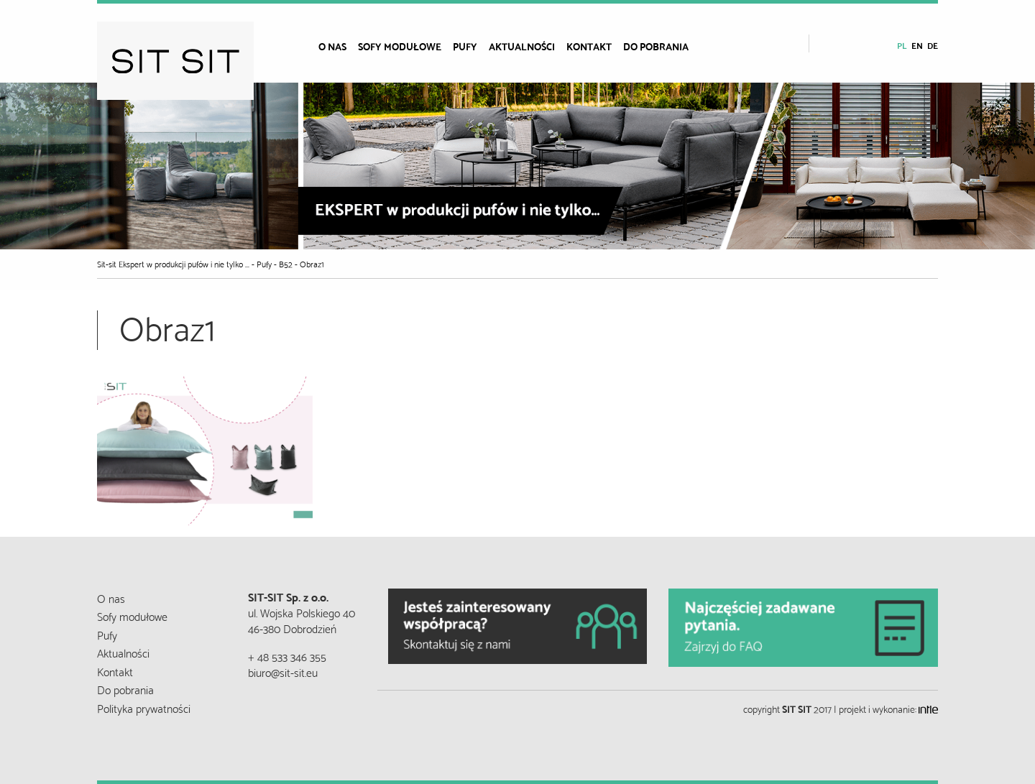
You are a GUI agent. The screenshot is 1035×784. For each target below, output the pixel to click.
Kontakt (589, 46)
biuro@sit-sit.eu (283, 671)
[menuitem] (338, 46)
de (932, 44)
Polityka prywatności (143, 707)
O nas (332, 46)
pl (902, 44)
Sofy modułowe (399, 46)
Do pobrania (656, 46)
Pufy (465, 46)
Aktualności (522, 46)
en (917, 44)
